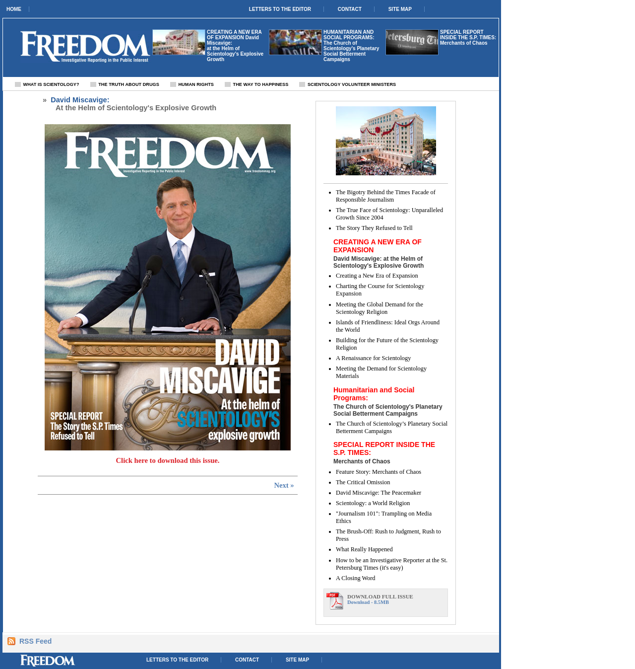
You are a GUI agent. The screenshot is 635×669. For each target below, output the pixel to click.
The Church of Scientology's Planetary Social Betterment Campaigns (351, 51)
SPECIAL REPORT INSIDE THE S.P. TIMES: (468, 34)
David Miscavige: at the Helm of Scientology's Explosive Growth (235, 48)
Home (13, 9)
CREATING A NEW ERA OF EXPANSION (234, 34)
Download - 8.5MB (396, 599)
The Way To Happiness (261, 84)
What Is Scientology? (51, 84)
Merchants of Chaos (464, 43)
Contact (350, 9)
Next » (284, 485)
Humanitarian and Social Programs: (349, 34)
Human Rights (195, 84)
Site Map (400, 9)
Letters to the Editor (280, 9)
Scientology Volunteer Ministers (352, 84)
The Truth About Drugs (128, 84)
